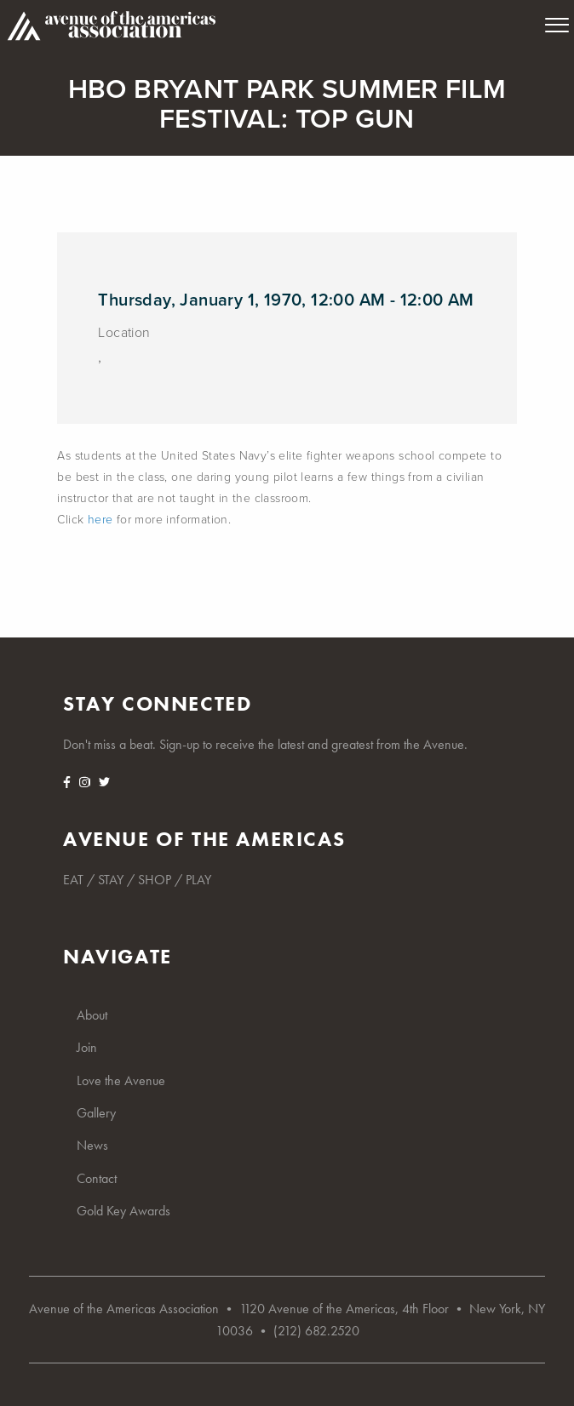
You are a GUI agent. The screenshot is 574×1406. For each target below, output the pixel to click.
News (92, 1145)
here (100, 519)
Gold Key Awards (123, 1211)
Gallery (96, 1113)
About (92, 1015)
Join (87, 1047)
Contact (97, 1178)
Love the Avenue (121, 1080)
